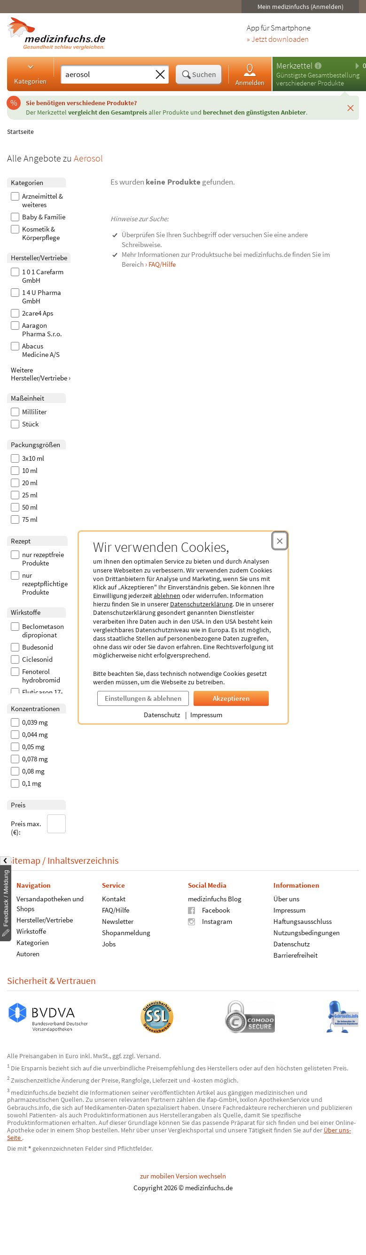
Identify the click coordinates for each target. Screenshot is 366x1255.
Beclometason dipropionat (37, 630)
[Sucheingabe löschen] (160, 74)
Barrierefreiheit (295, 954)
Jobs (109, 943)
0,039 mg (29, 722)
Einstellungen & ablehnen (143, 698)
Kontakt (113, 898)
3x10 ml (27, 458)
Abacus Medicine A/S (35, 350)
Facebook (209, 909)
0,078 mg (29, 759)
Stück (25, 424)
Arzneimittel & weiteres (37, 200)
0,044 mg (29, 734)
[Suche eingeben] (106, 74)
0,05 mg (28, 747)
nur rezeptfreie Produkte (37, 558)
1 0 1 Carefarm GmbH (37, 276)
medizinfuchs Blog (214, 898)
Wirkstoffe (31, 930)
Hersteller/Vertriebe (44, 919)
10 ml (24, 470)
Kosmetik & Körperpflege (35, 233)
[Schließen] (350, 107)
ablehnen (167, 595)
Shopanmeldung (126, 932)
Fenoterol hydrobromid (35, 675)
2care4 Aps (32, 313)
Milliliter (29, 412)
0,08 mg (28, 771)
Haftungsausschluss (302, 920)
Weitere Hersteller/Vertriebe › (40, 374)
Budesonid (32, 647)
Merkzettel (294, 65)
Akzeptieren (231, 698)
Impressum (206, 714)
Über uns (286, 898)
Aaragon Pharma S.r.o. (36, 329)
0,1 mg (26, 783)
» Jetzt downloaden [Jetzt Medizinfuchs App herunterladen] (278, 39)
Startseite (20, 131)
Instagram (210, 920)
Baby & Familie (38, 217)
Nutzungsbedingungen (306, 932)
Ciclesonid (32, 659)
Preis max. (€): (38, 825)
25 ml (24, 495)
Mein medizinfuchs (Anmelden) (300, 6)
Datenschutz (162, 714)
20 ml (24, 483)
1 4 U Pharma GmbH (36, 296)
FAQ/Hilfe (115, 909)
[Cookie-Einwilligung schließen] (279, 540)
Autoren (27, 953)
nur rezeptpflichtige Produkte (39, 584)
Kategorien (30, 73)
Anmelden (250, 74)
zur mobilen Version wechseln (183, 1176)
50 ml (24, 507)
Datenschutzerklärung (201, 604)
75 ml (24, 519)
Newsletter (117, 920)
